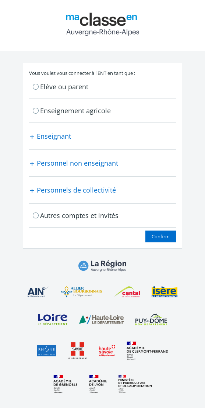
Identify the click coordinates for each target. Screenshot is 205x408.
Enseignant (50, 136)
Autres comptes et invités (79, 215)
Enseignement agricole (75, 110)
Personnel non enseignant (73, 163)
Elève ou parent (64, 86)
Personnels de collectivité (72, 190)
